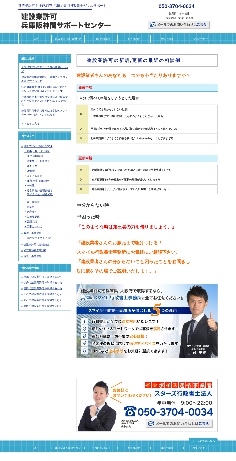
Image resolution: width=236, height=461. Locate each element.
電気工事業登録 (33, 256)
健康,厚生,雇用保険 (38, 180)
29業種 (31, 170)
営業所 (30, 206)
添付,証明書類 (35, 156)
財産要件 (32, 211)
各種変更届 (33, 216)
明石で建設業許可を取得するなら (43, 300)
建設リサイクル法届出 (40, 237)
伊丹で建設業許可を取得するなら (43, 282)
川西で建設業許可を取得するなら (43, 294)
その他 (30, 185)
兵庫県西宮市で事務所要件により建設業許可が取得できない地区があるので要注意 (44, 100)
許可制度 (32, 165)
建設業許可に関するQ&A (38, 146)
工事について (34, 226)
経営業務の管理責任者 (40, 190)
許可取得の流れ (101, 38)
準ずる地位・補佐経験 (40, 194)
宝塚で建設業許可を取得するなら (43, 276)
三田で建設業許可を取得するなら (43, 288)
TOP (35, 38)
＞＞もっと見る (30, 123)
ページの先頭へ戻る (203, 441)
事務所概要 (167, 38)
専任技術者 (33, 201)
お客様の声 (134, 38)
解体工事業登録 (33, 233)
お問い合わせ (200, 38)
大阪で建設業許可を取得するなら (43, 305)
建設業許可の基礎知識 (36, 244)
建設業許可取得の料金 (68, 38)
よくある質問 (34, 175)
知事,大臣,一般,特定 (38, 151)
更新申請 (32, 221)
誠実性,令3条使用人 (38, 161)
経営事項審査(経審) (35, 250)
